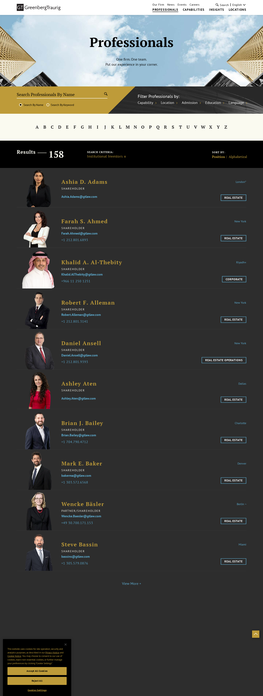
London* (241, 183)
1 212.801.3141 (75, 329)
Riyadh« (241, 269)
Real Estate (233, 199)
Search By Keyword (62, 105)
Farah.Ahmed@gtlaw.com (79, 235)
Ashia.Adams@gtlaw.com (79, 198)
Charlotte (240, 430)
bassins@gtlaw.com (75, 564)
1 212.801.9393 (75, 370)
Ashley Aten (79, 391)
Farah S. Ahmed (84, 223)
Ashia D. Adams (84, 183)
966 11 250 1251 (77, 289)
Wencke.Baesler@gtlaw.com (81, 524)
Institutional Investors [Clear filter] (105, 156)
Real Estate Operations (224, 367)
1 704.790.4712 (75, 449)
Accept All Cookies (37, 690)
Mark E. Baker (81, 471)
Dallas (242, 391)
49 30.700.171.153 (78, 530)
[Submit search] (105, 94)
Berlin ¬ (241, 511)
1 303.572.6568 (75, 490)
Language (236, 102)
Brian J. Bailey (82, 431)
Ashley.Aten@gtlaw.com (78, 406)
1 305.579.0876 (75, 571)
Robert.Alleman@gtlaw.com (81, 322)
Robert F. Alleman (88, 310)
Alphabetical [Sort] (238, 157)
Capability (145, 102)
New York (240, 223)
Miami (242, 552)
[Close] (65, 664)
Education (213, 102)
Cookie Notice (14, 675)
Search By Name (33, 105)
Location (167, 102)
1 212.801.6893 (75, 241)
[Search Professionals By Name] (60, 94)
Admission (190, 102)
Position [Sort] (218, 157)
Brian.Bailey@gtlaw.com (78, 443)
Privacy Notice (52, 671)
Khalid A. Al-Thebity (91, 270)
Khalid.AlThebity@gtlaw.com (82, 282)
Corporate (234, 286)
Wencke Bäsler (82, 512)
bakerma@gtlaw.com (76, 483)
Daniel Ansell (81, 351)
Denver (242, 471)
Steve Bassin (79, 552)
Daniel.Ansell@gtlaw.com (79, 363)
